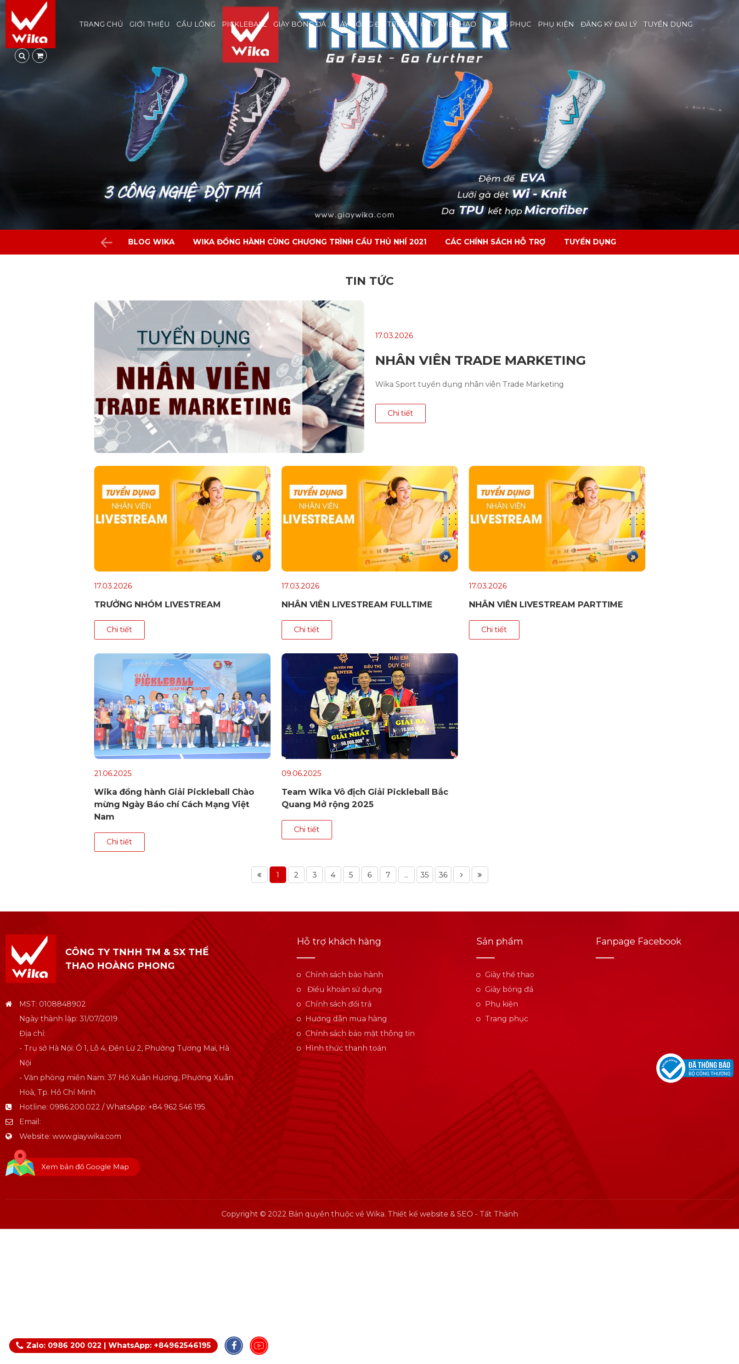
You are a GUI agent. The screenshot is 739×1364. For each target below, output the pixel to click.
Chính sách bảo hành (344, 974)
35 (424, 875)
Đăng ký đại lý (609, 24)
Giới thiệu (150, 24)
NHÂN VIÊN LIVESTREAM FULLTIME (357, 605)
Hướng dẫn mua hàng (346, 1018)
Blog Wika (151, 242)
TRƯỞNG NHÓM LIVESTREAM (157, 605)
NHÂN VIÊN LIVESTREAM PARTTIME (546, 605)
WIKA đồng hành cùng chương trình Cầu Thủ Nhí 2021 (310, 242)
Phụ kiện (556, 24)
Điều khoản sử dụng (343, 989)
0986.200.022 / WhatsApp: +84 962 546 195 (127, 1107)
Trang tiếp (461, 874)
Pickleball (244, 24)
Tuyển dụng (668, 24)
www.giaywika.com (86, 1136)
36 (443, 875)
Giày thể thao (449, 24)
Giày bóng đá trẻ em (374, 24)
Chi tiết (400, 413)
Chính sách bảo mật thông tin (360, 1033)
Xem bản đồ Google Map (85, 1166)
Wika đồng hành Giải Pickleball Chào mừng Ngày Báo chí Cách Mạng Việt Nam (174, 804)
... (406, 875)
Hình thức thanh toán (345, 1048)
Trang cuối (480, 874)
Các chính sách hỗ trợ (495, 242)
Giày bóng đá (300, 24)
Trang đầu (259, 874)
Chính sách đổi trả (338, 1004)
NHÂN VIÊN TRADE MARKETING (480, 360)
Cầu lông (196, 24)
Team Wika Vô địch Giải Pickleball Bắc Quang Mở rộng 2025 (365, 798)
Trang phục (507, 24)
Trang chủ (102, 24)
